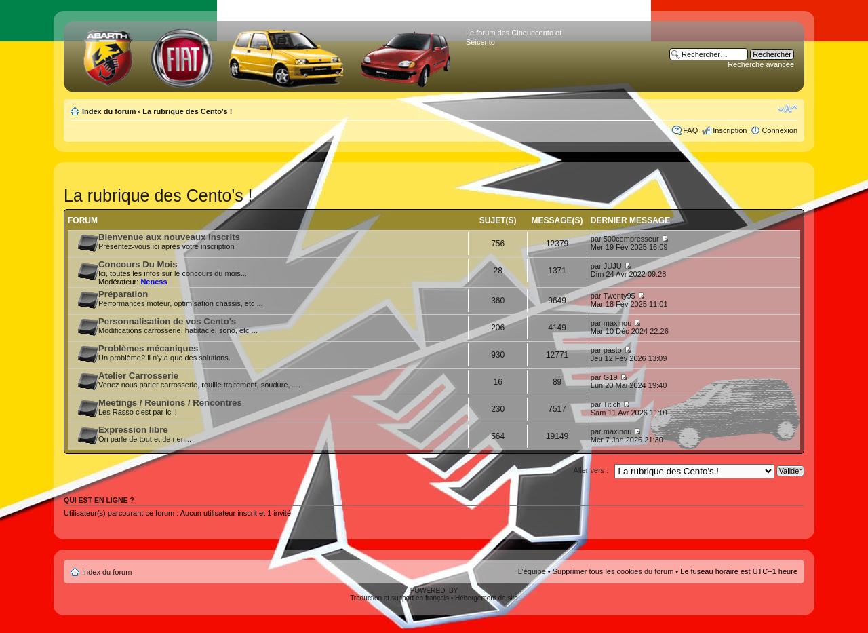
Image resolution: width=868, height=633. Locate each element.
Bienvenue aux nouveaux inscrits (169, 237)
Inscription (730, 130)
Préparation (123, 294)
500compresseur (631, 239)
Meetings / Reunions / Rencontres (170, 403)
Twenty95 (619, 296)
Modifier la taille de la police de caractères (787, 108)
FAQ (690, 130)
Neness (153, 281)
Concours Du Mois (138, 264)
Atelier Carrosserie (138, 375)
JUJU (613, 266)
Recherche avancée (761, 64)
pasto (613, 350)
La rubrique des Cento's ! (187, 111)
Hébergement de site (486, 598)
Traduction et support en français (399, 598)
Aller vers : (590, 470)
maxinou (618, 323)
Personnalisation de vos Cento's (167, 321)
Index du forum (109, 111)
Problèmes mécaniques (148, 348)
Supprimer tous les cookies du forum (613, 571)
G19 (611, 377)
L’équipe (532, 571)
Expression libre (133, 430)
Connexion (779, 130)
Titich (612, 404)
